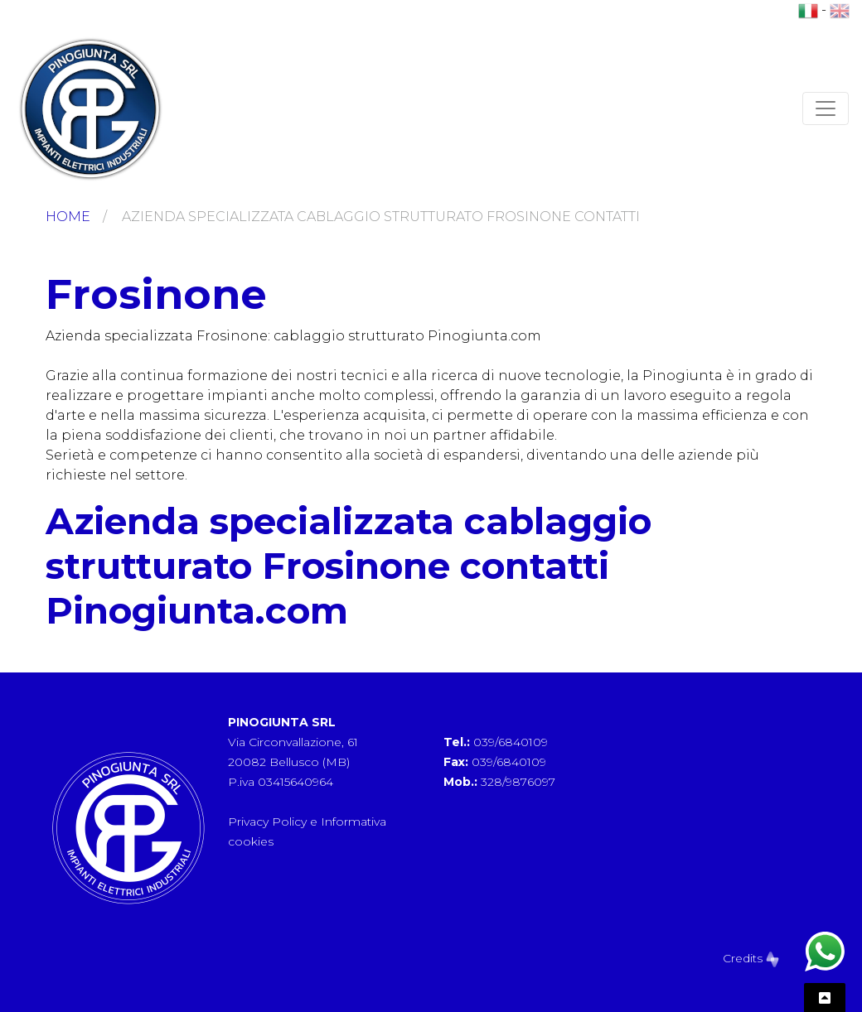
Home (68, 216)
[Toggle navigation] (825, 108)
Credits (751, 958)
